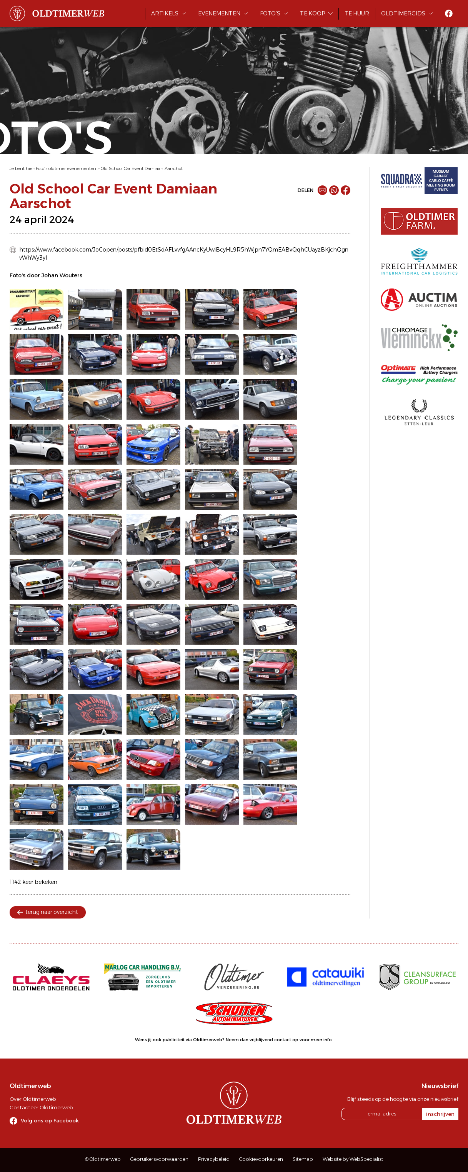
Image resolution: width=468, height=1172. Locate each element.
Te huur (357, 13)
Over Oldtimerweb (33, 1099)
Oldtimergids (403, 13)
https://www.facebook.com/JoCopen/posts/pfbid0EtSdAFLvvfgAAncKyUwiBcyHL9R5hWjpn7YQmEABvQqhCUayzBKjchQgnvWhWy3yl (183, 253)
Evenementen (219, 13)
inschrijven (440, 1114)
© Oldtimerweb (103, 1159)
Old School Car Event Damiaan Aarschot (142, 168)
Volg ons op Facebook (50, 1120)
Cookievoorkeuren (261, 1159)
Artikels (164, 13)
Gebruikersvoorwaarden (159, 1159)
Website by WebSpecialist (353, 1159)
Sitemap (303, 1159)
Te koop (312, 13)
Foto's (270, 13)
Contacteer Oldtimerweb (41, 1107)
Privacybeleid (214, 1159)
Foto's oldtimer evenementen (66, 168)
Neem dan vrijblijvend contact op (262, 1039)
